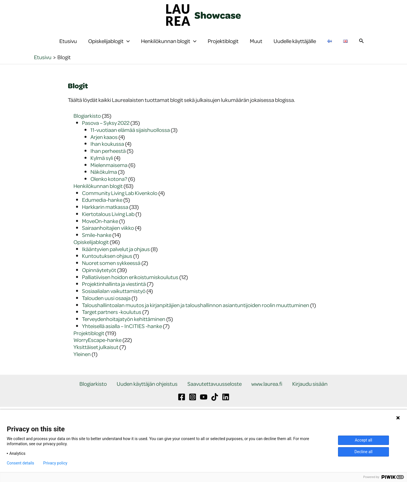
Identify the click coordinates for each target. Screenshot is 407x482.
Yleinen (82, 365)
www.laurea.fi (262, 395)
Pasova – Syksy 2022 (105, 134)
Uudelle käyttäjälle (295, 46)
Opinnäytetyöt (99, 281)
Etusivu (68, 46)
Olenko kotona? (108, 190)
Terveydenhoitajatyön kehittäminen (123, 330)
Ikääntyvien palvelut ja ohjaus (116, 260)
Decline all (363, 451)
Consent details (20, 463)
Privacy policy (55, 463)
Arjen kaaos (104, 148)
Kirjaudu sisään (301, 395)
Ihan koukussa (107, 155)
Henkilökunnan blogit (168, 46)
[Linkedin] (226, 408)
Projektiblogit (223, 46)
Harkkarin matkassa (105, 218)
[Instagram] (192, 408)
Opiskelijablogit (109, 46)
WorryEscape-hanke (97, 351)
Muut (256, 46)
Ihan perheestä (108, 162)
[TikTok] (214, 408)
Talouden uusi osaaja (106, 309)
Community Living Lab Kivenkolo (119, 204)
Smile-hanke (96, 246)
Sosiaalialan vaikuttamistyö (114, 302)
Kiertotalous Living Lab (108, 225)
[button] (127, 46)
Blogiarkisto (87, 127)
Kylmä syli (101, 169)
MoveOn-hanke (100, 232)
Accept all (363, 440)
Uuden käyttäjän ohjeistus (151, 395)
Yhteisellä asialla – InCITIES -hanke (122, 337)
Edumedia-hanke (102, 211)
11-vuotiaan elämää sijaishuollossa (130, 141)
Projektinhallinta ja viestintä (114, 295)
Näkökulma (103, 183)
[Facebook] (181, 408)
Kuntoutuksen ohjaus (107, 267)
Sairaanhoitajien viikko (108, 239)
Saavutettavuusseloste (214, 395)
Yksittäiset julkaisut (95, 358)
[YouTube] (203, 408)
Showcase (217, 15)
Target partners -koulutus (111, 323)
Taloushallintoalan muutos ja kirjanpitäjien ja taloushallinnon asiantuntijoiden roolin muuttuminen (195, 316)
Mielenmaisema (108, 176)
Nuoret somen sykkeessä (111, 274)
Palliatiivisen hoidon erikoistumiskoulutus (130, 288)
